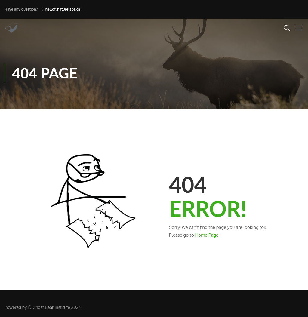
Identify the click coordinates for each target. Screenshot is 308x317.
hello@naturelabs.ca (62, 9)
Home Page (206, 235)
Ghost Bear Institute (51, 307)
